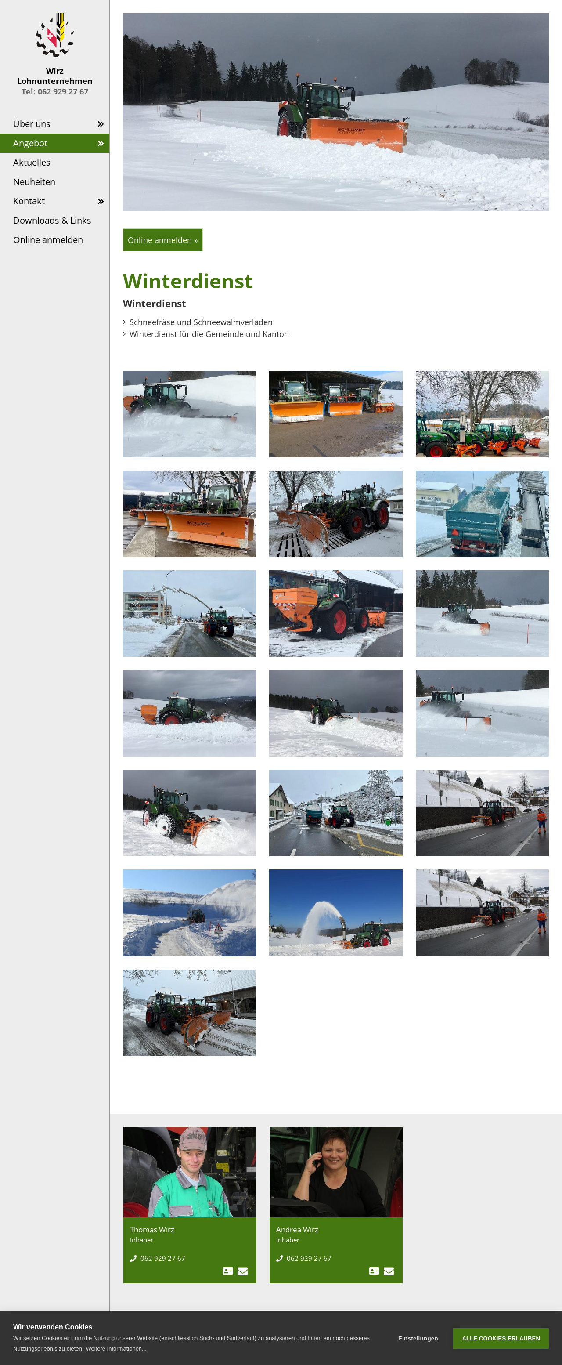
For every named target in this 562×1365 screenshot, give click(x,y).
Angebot (30, 143)
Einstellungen (418, 1338)
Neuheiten (34, 182)
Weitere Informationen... (116, 1348)
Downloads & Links (52, 220)
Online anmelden (48, 240)
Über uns (31, 124)
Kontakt (29, 201)
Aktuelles (31, 162)
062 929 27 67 (157, 1258)
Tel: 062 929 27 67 (55, 91)
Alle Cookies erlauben (501, 1338)
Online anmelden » (163, 240)
